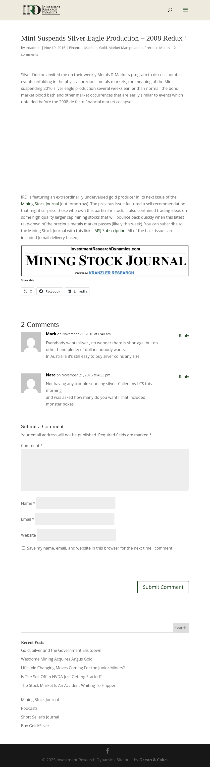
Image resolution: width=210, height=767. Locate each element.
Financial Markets (83, 47)
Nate (50, 375)
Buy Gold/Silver (35, 725)
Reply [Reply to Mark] (184, 335)
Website (28, 535)
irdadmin (33, 47)
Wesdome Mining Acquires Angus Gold (57, 659)
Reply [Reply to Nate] (184, 376)
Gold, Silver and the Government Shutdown (61, 650)
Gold (103, 47)
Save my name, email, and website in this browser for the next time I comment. (100, 548)
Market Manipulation (126, 47)
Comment (32, 445)
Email (27, 519)
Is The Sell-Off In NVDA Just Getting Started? (61, 676)
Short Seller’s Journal (40, 717)
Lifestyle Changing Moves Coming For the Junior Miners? (73, 667)
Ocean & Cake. (153, 760)
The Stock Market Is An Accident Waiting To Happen (68, 685)
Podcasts (29, 708)
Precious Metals (157, 47)
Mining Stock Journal (40, 203)
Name (28, 503)
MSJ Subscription (110, 230)
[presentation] (59, 565)
